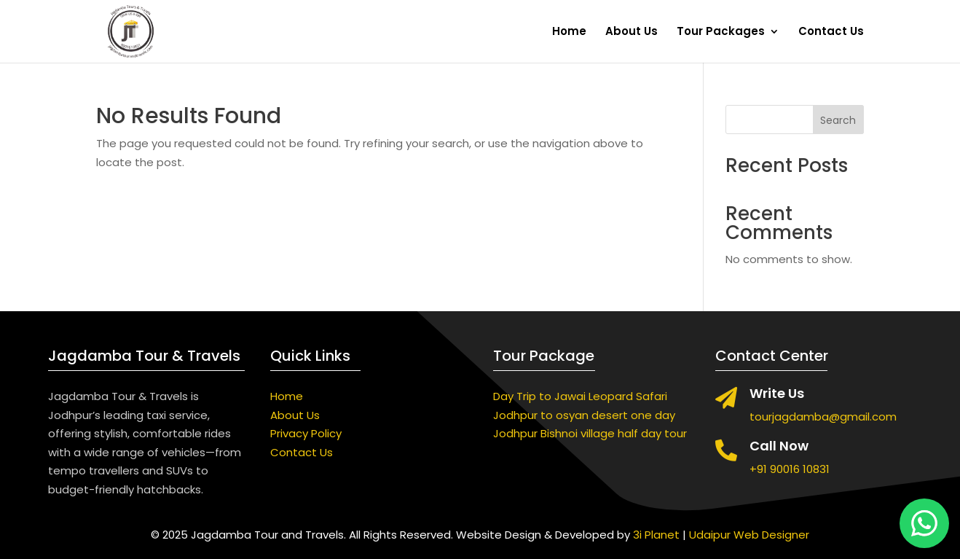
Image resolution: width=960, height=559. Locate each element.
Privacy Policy (306, 433)
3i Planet (656, 534)
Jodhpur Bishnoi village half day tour (590, 433)
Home (569, 32)
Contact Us (831, 32)
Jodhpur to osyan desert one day (584, 415)
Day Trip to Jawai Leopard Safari (580, 396)
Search (838, 120)
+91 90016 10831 (789, 469)
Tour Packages (721, 32)
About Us (631, 32)
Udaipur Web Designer (749, 534)
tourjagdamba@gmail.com (823, 416)
